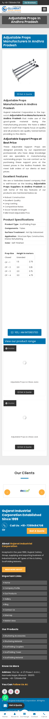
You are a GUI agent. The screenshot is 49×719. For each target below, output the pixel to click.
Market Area (9, 620)
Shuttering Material (12, 641)
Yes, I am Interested (24, 332)
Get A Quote (24, 94)
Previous (7, 492)
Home (6, 582)
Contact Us (9, 610)
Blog (5, 604)
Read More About (13, 569)
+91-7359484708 (11, 2)
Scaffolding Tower (12, 652)
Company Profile (11, 588)
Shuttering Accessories (14, 636)
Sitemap (7, 615)
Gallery (7, 599)
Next (42, 492)
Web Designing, (40, 711)
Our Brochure (30, 3)
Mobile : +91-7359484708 (14, 678)
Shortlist (9, 348)
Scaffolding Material (13, 657)
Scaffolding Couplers (13, 646)
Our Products (10, 593)
